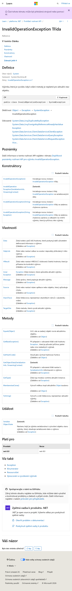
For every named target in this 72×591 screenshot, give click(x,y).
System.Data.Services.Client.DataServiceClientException (37, 131)
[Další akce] (67, 21)
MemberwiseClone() (11, 385)
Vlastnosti (8, 56)
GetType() (7, 377)
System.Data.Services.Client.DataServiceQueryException (37, 135)
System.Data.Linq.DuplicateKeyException (30, 120)
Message (6, 279)
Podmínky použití (12, 583)
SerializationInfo (36, 370)
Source (6, 287)
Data (5, 240)
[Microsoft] (36, 3)
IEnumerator (12, 468)
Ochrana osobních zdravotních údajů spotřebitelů (25, 579)
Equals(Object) (9, 331)
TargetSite (7, 308)
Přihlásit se (65, 3)
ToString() (7, 396)
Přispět (50, 572)
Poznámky (8, 49)
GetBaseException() (11, 341)
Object (15, 110)
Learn (4, 21)
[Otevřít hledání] (57, 3)
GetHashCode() (9, 354)
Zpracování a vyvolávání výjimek (22, 476)
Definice (7, 46)
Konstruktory (9, 53)
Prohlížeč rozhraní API (32, 21)
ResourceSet (12, 472)
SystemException (41, 110)
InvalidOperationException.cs (19, 80)
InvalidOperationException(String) (16, 201)
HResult (6, 261)
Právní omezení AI (12, 572)
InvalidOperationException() (14, 179)
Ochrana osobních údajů (15, 575)
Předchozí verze (29, 572)
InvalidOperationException (43, 181)
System (16, 73)
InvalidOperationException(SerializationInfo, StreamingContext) (14, 189)
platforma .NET (15, 21)
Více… (15, 142)
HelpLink (6, 251)
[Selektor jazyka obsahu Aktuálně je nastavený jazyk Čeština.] (10, 559)
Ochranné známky (29, 583)
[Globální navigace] (2, 3)
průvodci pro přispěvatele (32, 498)
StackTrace (7, 297)
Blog (40, 572)
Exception (26, 110)
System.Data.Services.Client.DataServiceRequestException (38, 138)
